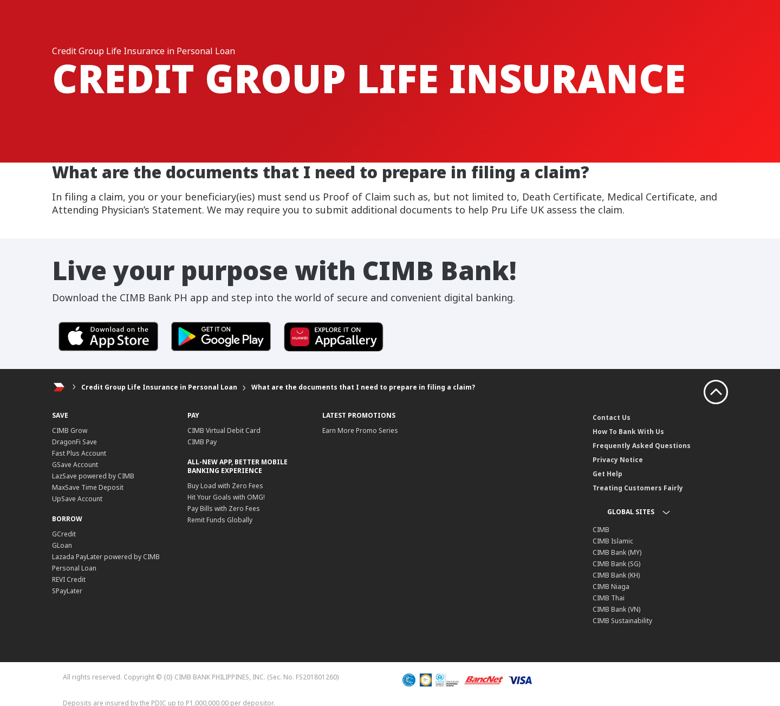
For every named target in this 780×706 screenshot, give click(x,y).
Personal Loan (74, 568)
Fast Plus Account (79, 453)
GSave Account (75, 464)
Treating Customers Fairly (638, 488)
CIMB (601, 529)
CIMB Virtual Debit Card (224, 430)
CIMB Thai (609, 598)
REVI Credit (69, 579)
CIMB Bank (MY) (617, 552)
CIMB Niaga (611, 586)
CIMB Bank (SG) (616, 563)
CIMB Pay (202, 441)
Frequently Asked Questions (642, 445)
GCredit (64, 534)
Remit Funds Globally (219, 519)
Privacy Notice (618, 459)
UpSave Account (77, 498)
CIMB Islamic (613, 541)
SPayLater (67, 590)
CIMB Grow (69, 430)
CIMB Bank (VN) (616, 609)
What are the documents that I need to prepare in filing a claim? (363, 387)
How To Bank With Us (628, 431)
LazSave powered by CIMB (93, 476)
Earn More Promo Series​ (360, 430)
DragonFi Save (74, 441)
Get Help (607, 473)
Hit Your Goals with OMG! (226, 497)
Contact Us (611, 417)
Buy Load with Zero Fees (225, 485)
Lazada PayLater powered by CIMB (106, 556)
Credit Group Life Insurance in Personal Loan (159, 387)
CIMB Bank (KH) (616, 575)
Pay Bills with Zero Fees (223, 508)
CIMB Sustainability (622, 620)
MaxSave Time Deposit (87, 487)
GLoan (62, 545)
